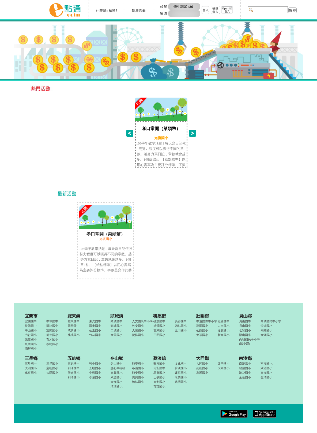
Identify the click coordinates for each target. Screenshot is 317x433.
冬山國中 (116, 363)
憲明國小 (52, 368)
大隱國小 (52, 372)
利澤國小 (74, 377)
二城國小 (116, 330)
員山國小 (245, 325)
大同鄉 (202, 358)
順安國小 (138, 372)
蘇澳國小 (181, 368)
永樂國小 (181, 377)
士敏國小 (159, 377)
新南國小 (223, 334)
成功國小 (74, 330)
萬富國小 (31, 372)
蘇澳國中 (159, 363)
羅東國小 (95, 325)
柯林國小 (138, 381)
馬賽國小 (159, 372)
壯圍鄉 (202, 316)
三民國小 (159, 334)
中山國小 (31, 330)
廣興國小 (138, 377)
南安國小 (159, 381)
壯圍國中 (223, 321)
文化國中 (181, 363)
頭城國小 (116, 325)
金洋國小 (266, 377)
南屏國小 (31, 348)
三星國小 (52, 363)
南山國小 (202, 368)
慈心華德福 (118, 368)
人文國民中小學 (142, 321)
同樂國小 (266, 330)
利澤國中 (74, 368)
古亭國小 (223, 325)
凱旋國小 (31, 344)
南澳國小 (267, 363)
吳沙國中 (181, 321)
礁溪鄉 (159, 316)
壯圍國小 (202, 325)
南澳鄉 (245, 358)
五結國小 (95, 368)
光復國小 (31, 339)
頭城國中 (116, 321)
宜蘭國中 (31, 321)
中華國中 (52, 321)
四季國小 (223, 363)
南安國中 (159, 368)
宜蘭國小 (52, 330)
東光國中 (95, 321)
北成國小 (74, 334)
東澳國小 (266, 372)
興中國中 (95, 363)
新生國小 (52, 334)
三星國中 (31, 363)
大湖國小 (267, 334)
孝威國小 (95, 377)
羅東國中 (74, 321)
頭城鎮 (116, 316)
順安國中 (138, 363)
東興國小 (117, 372)
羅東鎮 (73, 316)
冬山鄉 (116, 358)
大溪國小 (138, 330)
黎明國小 (52, 344)
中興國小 (95, 372)
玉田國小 (181, 330)
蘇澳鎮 (159, 358)
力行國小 (31, 334)
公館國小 (202, 330)
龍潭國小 (159, 330)
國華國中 (74, 325)
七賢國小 (245, 330)
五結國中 (74, 363)
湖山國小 (245, 334)
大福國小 (202, 334)
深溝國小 (266, 325)
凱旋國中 (52, 325)
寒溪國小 (202, 372)
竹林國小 (95, 334)
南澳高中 (245, 363)
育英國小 (159, 386)
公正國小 (95, 330)
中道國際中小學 (206, 321)
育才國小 (52, 339)
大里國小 (116, 334)
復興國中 (31, 325)
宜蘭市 (31, 316)
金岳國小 (245, 377)
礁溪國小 (159, 325)
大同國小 (223, 368)
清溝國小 (117, 386)
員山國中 (245, 321)
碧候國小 (245, 368)
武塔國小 (266, 368)
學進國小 (74, 372)
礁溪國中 (159, 321)
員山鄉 (245, 316)
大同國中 (202, 363)
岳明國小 (181, 381)
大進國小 (116, 381)
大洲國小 (31, 368)
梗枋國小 (138, 334)
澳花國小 (245, 372)
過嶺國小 (224, 330)
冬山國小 (138, 368)
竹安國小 (138, 325)
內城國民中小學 (271, 321)
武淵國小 (116, 377)
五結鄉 (73, 358)
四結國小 (181, 325)
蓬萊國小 (181, 372)
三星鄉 (31, 358)
